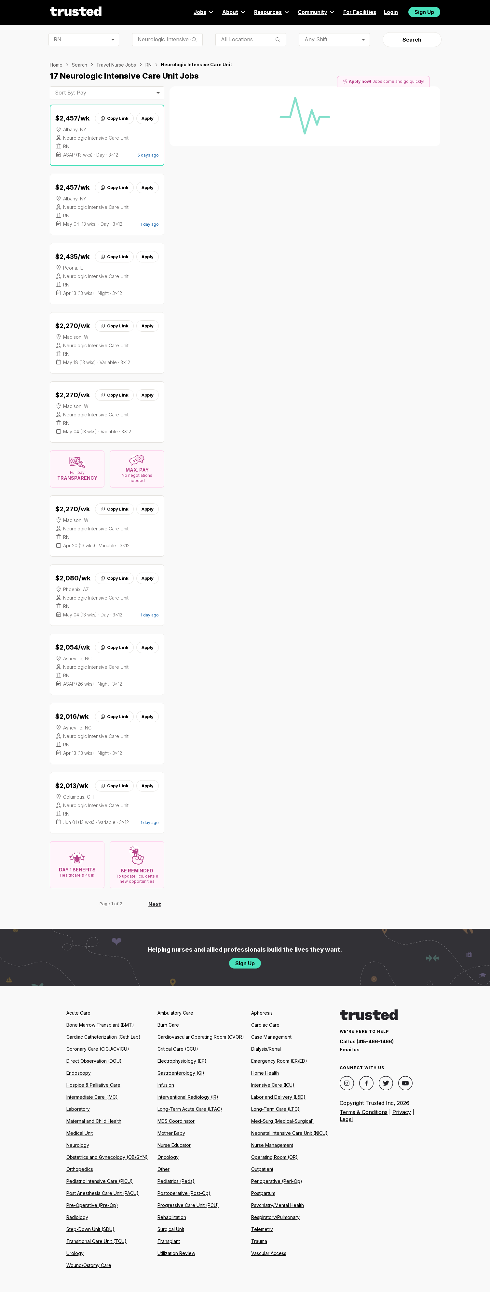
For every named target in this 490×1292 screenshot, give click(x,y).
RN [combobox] (57, 39)
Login (391, 12)
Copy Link (114, 118)
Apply (148, 118)
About (234, 12)
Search (411, 39)
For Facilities (359, 12)
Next (154, 904)
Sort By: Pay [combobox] (70, 92)
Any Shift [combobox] (316, 39)
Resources (272, 12)
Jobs (204, 12)
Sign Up (424, 12)
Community (316, 12)
